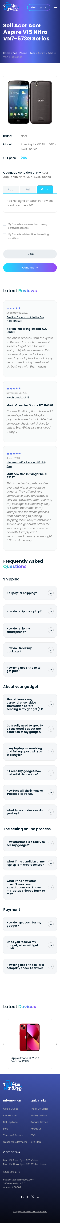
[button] (56, 1044)
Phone (23, 53)
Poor (11, 189)
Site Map (36, 1142)
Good (45, 189)
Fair (28, 189)
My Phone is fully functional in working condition (30, 236)
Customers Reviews (15, 1142)
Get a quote (38, 7)
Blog (5, 1128)
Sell (15, 53)
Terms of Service (13, 1135)
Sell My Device (39, 1115)
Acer (32, 53)
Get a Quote (10, 1108)
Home (6, 53)
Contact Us (10, 1115)
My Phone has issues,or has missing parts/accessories (30, 226)
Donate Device (39, 1122)
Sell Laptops (10, 1122)
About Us (36, 1128)
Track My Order (39, 1108)
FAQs (33, 1135)
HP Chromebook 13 (18, 397)
